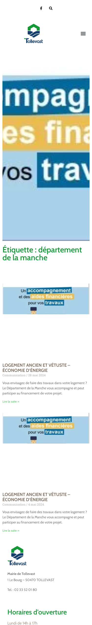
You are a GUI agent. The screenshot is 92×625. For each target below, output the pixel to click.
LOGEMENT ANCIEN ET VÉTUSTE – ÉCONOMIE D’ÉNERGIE (36, 368)
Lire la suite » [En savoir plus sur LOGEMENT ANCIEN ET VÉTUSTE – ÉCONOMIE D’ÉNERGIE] (10, 401)
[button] (83, 33)
